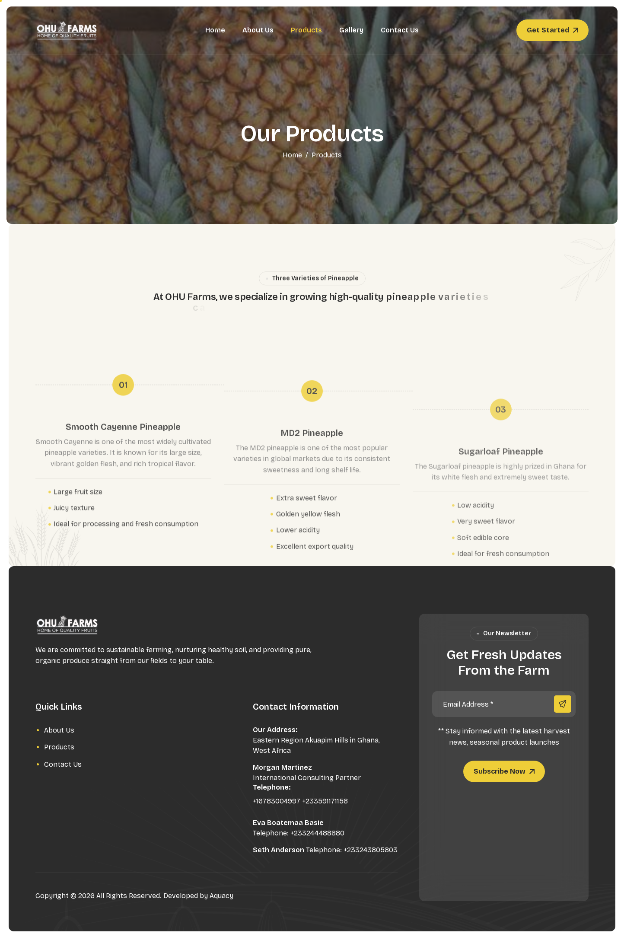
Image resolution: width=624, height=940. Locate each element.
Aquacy (221, 896)
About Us (258, 30)
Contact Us (400, 30)
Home (215, 30)
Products (306, 30)
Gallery (351, 30)
